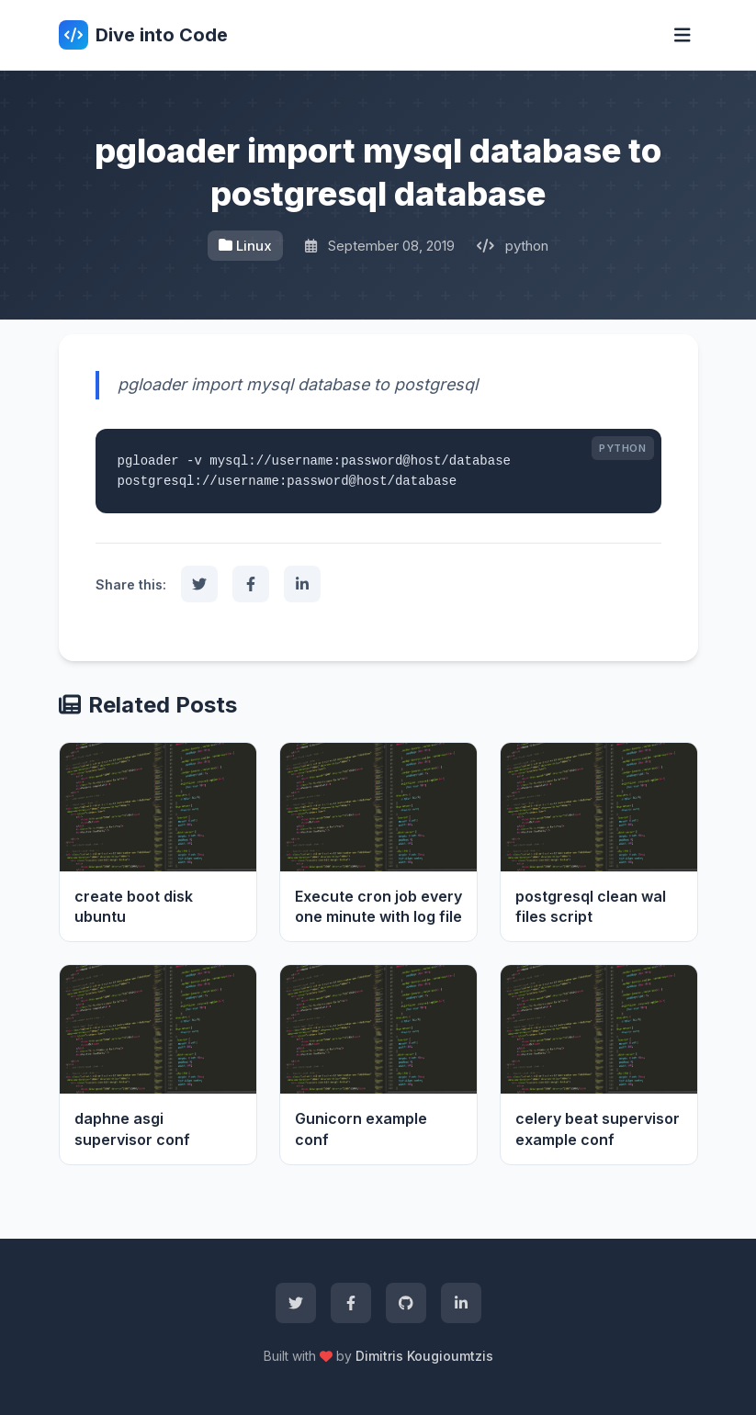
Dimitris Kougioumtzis (424, 1356)
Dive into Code (143, 35)
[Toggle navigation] (682, 35)
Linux (245, 245)
